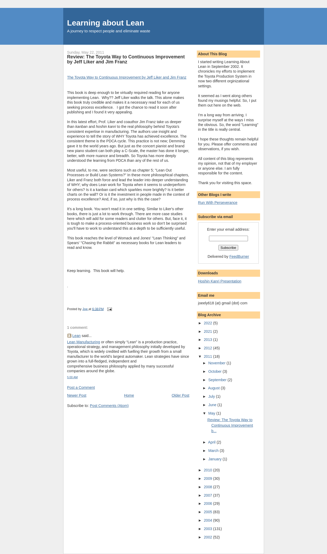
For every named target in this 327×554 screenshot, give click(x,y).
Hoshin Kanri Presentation (219, 281)
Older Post (180, 395)
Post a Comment (81, 387)
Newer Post (76, 395)
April (212, 442)
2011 (208, 356)
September (217, 380)
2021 (208, 331)
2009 (208, 478)
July (212, 396)
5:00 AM (72, 377)
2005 (208, 512)
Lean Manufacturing (83, 342)
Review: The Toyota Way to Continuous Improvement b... (230, 425)
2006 (208, 503)
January (215, 459)
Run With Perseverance (218, 202)
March (213, 451)
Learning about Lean (105, 22)
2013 (208, 340)
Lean (76, 336)
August (214, 388)
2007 (208, 495)
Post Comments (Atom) (109, 406)
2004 (208, 520)
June (212, 405)
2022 (208, 323)
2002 (208, 537)
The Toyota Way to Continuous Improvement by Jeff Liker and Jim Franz (127, 77)
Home (129, 395)
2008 (208, 487)
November (217, 363)
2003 (208, 529)
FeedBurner (239, 256)
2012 (208, 348)
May (212, 413)
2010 (208, 470)
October (215, 371)
